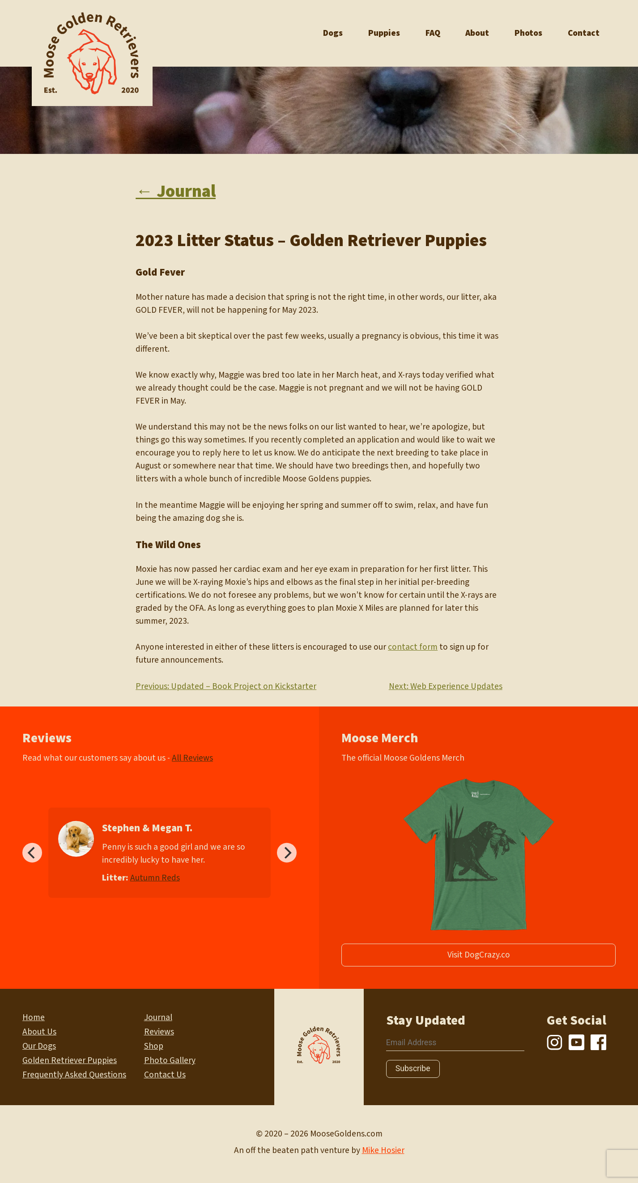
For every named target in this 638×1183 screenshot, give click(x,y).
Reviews (159, 1032)
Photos (528, 33)
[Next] (287, 853)
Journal (158, 1017)
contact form (413, 647)
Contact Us (165, 1074)
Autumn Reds (155, 877)
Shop (153, 1046)
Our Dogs (39, 1046)
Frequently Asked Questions (74, 1074)
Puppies (384, 33)
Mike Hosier (383, 1150)
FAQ (432, 33)
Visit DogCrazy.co (478, 955)
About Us (39, 1032)
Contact (584, 33)
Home (33, 1017)
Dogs (333, 33)
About (477, 33)
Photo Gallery (170, 1060)
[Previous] (32, 853)
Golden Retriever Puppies (69, 1060)
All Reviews (192, 758)
